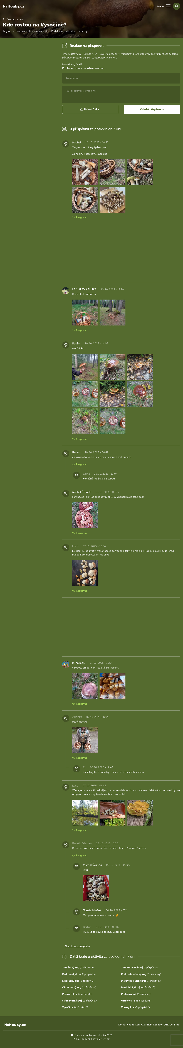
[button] (168, 6)
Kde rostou (133, 1024)
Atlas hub (146, 1024)
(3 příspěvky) (139, 967)
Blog (176, 1024)
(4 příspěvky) (136, 994)
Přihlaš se (67, 68)
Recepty (157, 1024)
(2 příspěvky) (79, 974)
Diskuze (168, 1024)
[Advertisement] (29, 95)
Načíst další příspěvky (77, 946)
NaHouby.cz (13, 6)
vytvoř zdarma (95, 68)
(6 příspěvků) (135, 1000)
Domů (121, 1024)
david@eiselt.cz (101, 1038)
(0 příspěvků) (78, 967)
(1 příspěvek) (79, 987)
